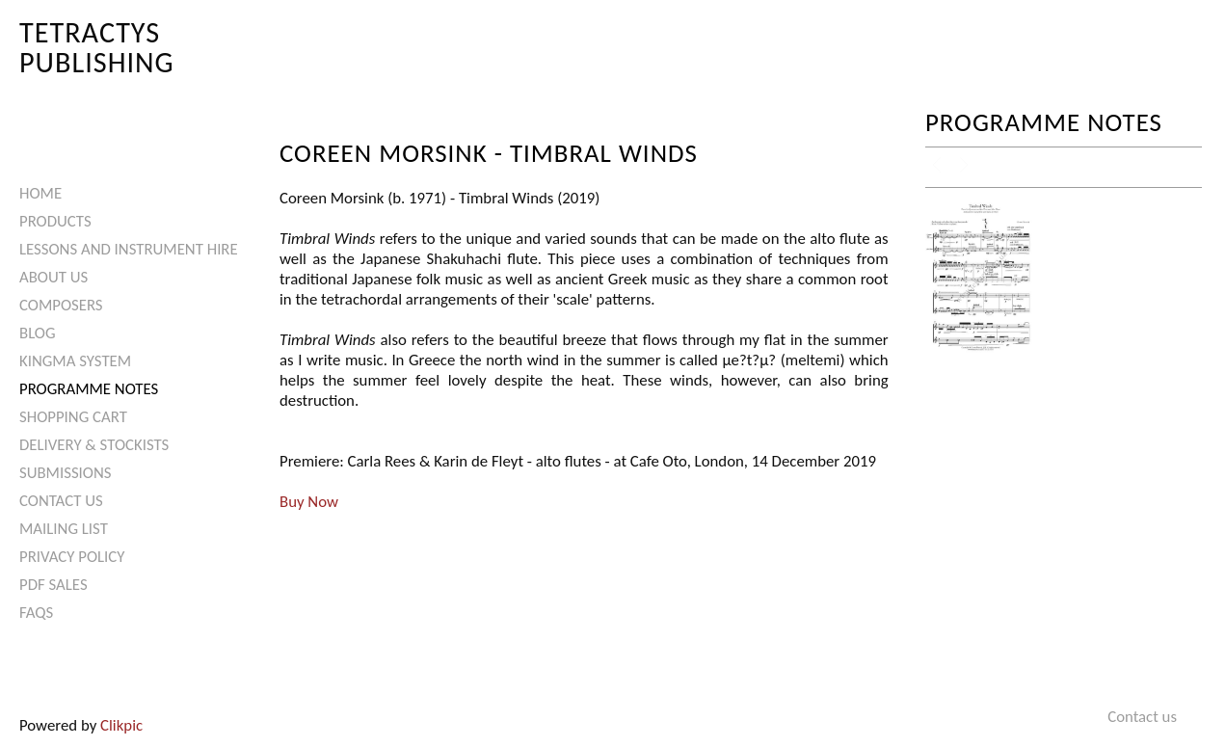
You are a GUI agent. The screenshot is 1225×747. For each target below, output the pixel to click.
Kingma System (75, 361)
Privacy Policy (71, 557)
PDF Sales (53, 584)
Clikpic (121, 725)
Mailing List (63, 529)
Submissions (65, 473)
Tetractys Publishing (96, 46)
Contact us (61, 501)
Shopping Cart (73, 417)
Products (55, 221)
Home (40, 193)
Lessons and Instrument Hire (128, 249)
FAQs (36, 612)
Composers (61, 305)
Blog (37, 333)
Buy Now (309, 502)
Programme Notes (88, 389)
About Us (53, 277)
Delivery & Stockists (94, 445)
